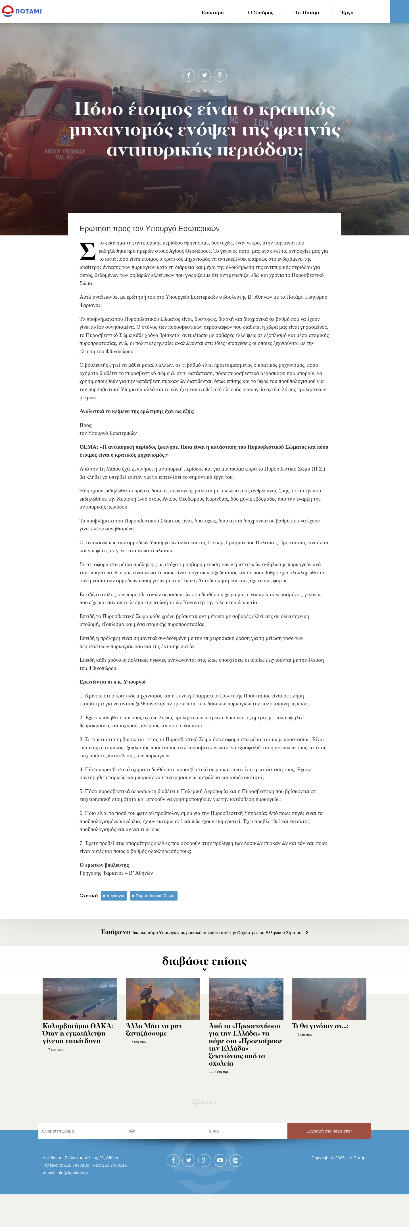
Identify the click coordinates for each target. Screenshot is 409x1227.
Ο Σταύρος (261, 13)
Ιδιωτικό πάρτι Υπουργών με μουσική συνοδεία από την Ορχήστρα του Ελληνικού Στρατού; (202, 932)
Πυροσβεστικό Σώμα (155, 895)
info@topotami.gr (73, 1204)
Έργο (347, 13)
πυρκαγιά (115, 895)
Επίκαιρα (212, 13)
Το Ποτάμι (307, 13)
